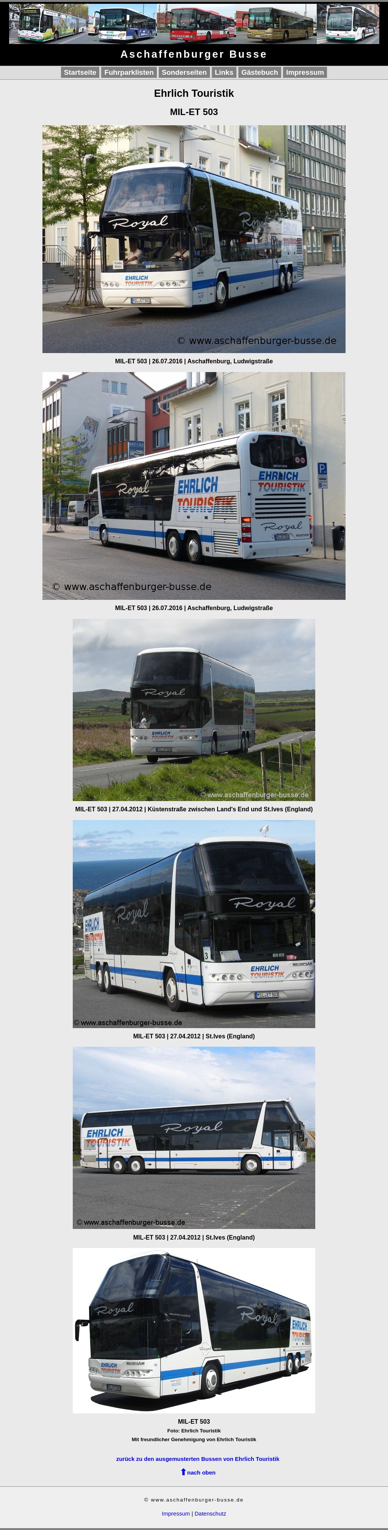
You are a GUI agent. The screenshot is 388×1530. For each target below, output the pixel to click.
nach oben (201, 1472)
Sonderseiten (184, 72)
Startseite (80, 72)
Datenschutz (210, 1513)
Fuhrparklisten (128, 72)
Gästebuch (259, 72)
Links (224, 72)
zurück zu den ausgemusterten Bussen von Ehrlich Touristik (198, 1459)
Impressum (305, 72)
